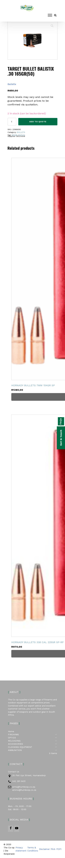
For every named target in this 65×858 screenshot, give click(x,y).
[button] (52, 26)
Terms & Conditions (32, 849)
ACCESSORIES (32, 744)
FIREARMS (32, 734)
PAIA (53, 849)
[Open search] (55, 15)
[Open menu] (50, 15)
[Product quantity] (12, 121)
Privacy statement (21, 849)
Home (11, 731)
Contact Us (13, 772)
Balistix (12, 84)
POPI (58, 849)
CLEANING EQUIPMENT (32, 747)
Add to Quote (37, 122)
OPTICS (32, 737)
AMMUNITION (32, 750)
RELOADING (32, 741)
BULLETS (21, 132)
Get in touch (60, 438)
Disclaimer (44, 849)
